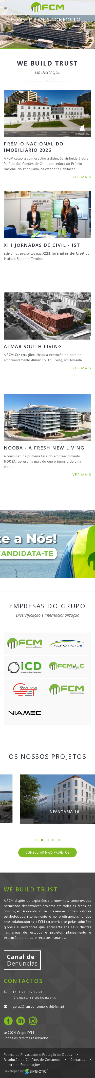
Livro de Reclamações (24, 1064)
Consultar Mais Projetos (48, 852)
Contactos (77, 1059)
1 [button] (36, 840)
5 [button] (59, 840)
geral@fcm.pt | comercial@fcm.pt (38, 1006)
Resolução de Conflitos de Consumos (32, 1059)
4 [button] (53, 840)
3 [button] (48, 840)
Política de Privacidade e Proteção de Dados (38, 1054)
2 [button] (42, 840)
